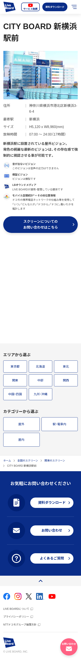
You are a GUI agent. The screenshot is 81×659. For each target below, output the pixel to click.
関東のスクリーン (54, 460)
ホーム (7, 460)
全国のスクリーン (27, 460)
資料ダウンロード (54, 7)
